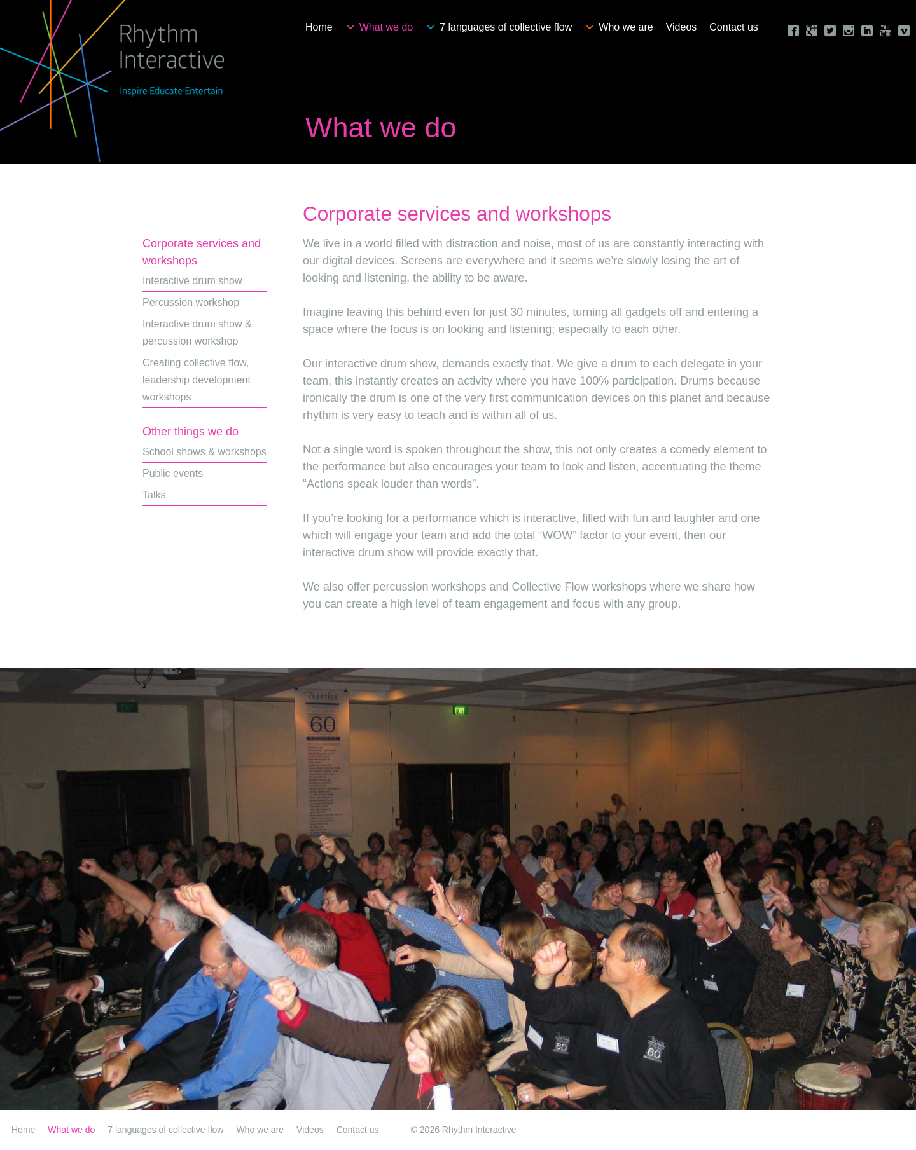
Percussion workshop (190, 302)
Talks (153, 494)
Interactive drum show (192, 280)
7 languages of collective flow (506, 27)
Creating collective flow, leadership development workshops (196, 379)
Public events (172, 473)
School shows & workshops (204, 451)
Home (319, 27)
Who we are (626, 27)
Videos (681, 27)
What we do (386, 27)
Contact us (733, 27)
